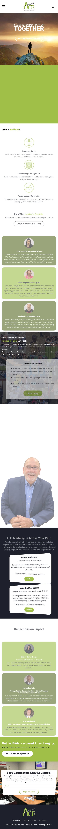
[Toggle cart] (52, 6)
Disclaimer (42, 820)
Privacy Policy (17, 820)
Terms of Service (30, 820)
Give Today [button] (38, 393)
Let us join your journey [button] (29, 38)
